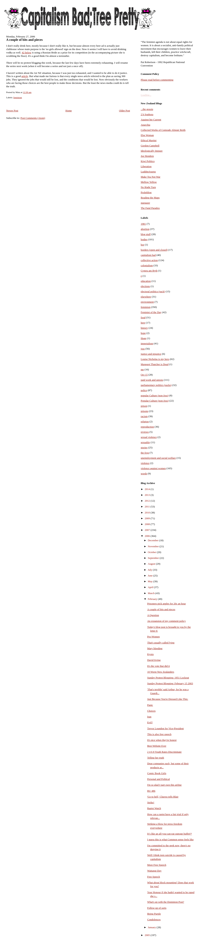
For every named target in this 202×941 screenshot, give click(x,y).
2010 (148, 512)
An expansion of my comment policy (166, 620)
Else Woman (147, 135)
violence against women (153, 468)
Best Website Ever (156, 745)
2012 (148, 500)
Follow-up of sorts (156, 907)
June (150, 575)
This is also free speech (159, 734)
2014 (148, 489)
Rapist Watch (154, 808)
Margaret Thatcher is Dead (154, 364)
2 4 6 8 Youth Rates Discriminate (164, 751)
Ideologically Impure (151, 150)
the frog (145, 452)
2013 (148, 494)
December (153, 540)
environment (147, 301)
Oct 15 (144, 374)
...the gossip (147, 109)
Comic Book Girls (156, 773)
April (151, 587)
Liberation (146, 166)
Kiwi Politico (148, 161)
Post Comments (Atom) (32, 117)
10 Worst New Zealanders (160, 671)
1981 (143, 223)
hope (143, 333)
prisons (144, 411)
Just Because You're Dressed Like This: (167, 698)
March (151, 593)
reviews (145, 431)
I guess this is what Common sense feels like (170, 839)
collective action (149, 260)
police (144, 390)
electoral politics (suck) (153, 291)
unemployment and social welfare (158, 457)
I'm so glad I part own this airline (164, 784)
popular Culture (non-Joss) (154, 395)
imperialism (147, 343)
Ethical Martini (148, 140)
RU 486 (151, 790)
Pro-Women (153, 636)
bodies (144, 239)
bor (142, 244)
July (150, 569)
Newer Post (12, 110)
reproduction (147, 426)
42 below (26, 52)
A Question (153, 615)
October (152, 552)
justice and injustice (151, 353)
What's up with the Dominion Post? (165, 901)
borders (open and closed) (154, 249)
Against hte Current (151, 119)
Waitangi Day (154, 870)
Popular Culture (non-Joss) (155, 400)
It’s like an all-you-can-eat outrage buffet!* (169, 833)
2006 (148, 535)
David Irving (153, 659)
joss (143, 348)
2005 (148, 935)
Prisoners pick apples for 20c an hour (166, 603)
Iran (149, 716)
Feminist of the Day (151, 312)
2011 (148, 506)
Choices (151, 710)
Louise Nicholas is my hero (155, 359)
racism (144, 416)
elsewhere (146, 296)
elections (145, 286)
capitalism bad (148, 255)
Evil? (149, 722)
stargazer (145, 202)
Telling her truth (155, 757)
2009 (148, 518)
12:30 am (27, 92)
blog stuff (146, 234)
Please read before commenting (157, 79)
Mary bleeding (154, 648)
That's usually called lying (160, 642)
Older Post (124, 110)
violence (145, 463)
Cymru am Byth (149, 270)
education (146, 281)
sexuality (145, 442)
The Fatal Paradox (150, 207)
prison (144, 405)
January (152, 927)
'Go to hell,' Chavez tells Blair (162, 796)
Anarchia (145, 124)
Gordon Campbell (150, 145)
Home (68, 110)
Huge (143, 338)
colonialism (147, 265)
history (144, 327)
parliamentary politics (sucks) (156, 385)
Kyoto (150, 654)
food (143, 317)
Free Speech (153, 876)
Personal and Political (158, 779)
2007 (148, 529)
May (150, 581)
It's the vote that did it (158, 665)
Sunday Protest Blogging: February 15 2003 (170, 683)
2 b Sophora (147, 114)
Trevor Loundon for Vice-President (165, 728)
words (144, 473)
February (153, 598)
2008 (148, 524)
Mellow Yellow (149, 181)
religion (145, 421)
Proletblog (146, 192)
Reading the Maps (150, 197)
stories (144, 447)
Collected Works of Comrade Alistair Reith (163, 129)
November (153, 546)
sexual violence (149, 437)
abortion (145, 228)
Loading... (146, 94)
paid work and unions (152, 379)
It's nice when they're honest (161, 740)
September (154, 557)
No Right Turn (148, 187)
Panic (150, 705)
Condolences (153, 919)
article (24, 76)
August (152, 563)
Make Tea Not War (150, 176)
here (143, 322)
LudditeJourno (148, 171)
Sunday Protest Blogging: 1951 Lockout (168, 677)
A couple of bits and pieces (24, 40)
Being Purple (154, 913)
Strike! (150, 802)
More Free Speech (156, 864)
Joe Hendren (147, 155)
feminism (17, 97)
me (142, 369)
